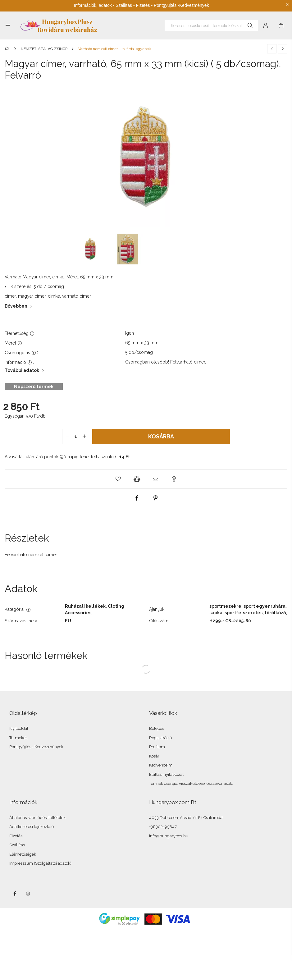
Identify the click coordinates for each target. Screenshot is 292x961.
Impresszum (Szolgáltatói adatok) (40, 863)
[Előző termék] (271, 48)
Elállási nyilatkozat (166, 774)
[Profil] (265, 25)
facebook (14, 893)
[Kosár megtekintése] (281, 25)
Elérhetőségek (22, 854)
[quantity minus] (67, 436)
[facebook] (136, 498)
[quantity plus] (84, 436)
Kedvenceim (160, 765)
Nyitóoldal (18, 728)
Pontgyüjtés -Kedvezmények (181, 5)
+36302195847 (163, 826)
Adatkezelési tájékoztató (31, 826)
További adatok (22, 370)
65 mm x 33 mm (141, 342)
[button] (118, 479)
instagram (28, 893)
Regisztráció (160, 737)
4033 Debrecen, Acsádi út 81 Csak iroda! (186, 817)
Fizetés (15, 836)
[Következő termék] (282, 48)
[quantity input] (76, 436)
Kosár (154, 756)
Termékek (18, 737)
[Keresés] (250, 25)
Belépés (156, 728)
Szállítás (17, 845)
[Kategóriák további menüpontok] (8, 25)
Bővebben (16, 306)
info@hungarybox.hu (168, 836)
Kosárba (161, 436)
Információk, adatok (93, 5)
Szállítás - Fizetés (133, 5)
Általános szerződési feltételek (37, 817)
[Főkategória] (8, 49)
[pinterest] (155, 498)
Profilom (157, 746)
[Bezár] (287, 4)
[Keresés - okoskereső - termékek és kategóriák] (211, 25)
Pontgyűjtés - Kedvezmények (36, 746)
